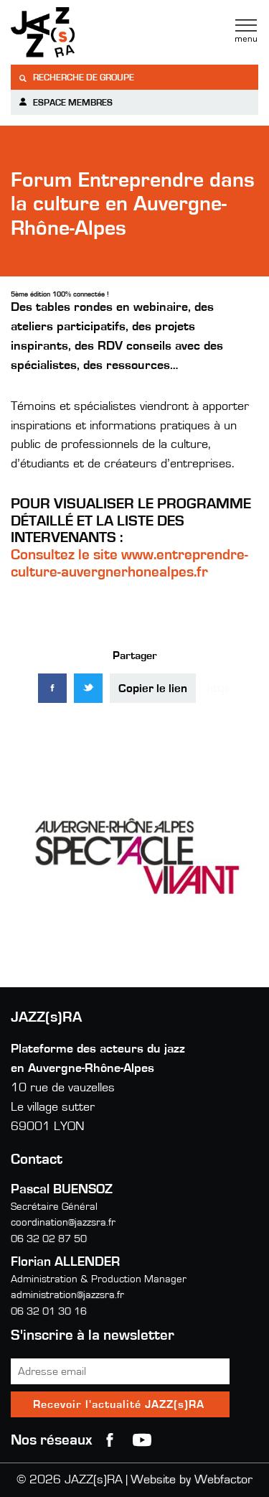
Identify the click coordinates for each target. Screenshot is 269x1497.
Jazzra (100, 32)
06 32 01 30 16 (49, 1311)
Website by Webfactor (192, 1479)
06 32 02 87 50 (49, 1238)
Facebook (109, 1440)
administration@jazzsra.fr (67, 1295)
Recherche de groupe (76, 78)
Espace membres (65, 102)
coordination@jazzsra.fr (63, 1222)
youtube (142, 1440)
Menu (246, 31)
